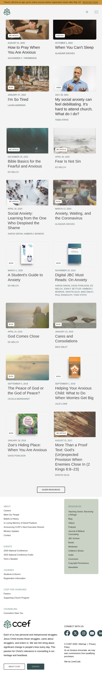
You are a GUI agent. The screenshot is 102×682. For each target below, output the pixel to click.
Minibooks (73, 547)
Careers (7, 511)
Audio (71, 555)
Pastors (7, 594)
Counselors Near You (13, 613)
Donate (35, 667)
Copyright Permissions (78, 563)
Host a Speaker (11, 559)
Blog (70, 519)
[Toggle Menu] (96, 12)
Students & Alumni (12, 574)
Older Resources (51, 490)
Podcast (72, 527)
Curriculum (73, 559)
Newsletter (73, 567)
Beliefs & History (11, 519)
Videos (71, 523)
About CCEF (14, 667)
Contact (7, 535)
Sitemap (82, 644)
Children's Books (76, 551)
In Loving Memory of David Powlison (20, 523)
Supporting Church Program (16, 598)
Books (71, 542)
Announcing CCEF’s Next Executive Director (24, 527)
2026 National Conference (16, 551)
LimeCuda (75, 661)
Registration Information (15, 578)
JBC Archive (73, 538)
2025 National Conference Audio (18, 555)
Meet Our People (11, 515)
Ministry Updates (11, 531)
